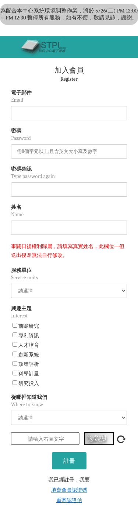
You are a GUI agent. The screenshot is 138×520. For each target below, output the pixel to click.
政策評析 (26, 364)
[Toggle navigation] (9, 47)
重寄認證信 (69, 500)
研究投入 (26, 383)
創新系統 (26, 355)
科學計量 (26, 374)
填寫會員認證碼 (69, 490)
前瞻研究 (26, 326)
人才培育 (26, 345)
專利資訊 (26, 335)
